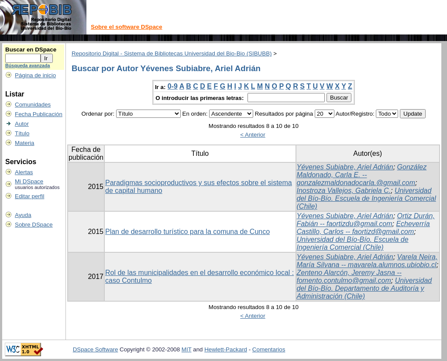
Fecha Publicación (38, 114)
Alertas (24, 172)
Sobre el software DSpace (126, 27)
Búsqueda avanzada (27, 65)
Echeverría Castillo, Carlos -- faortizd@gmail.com (363, 227)
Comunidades (33, 104)
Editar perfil (29, 196)
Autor (22, 123)
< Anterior (252, 134)
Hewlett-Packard (225, 349)
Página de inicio (35, 75)
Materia (24, 143)
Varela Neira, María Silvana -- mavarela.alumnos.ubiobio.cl (367, 260)
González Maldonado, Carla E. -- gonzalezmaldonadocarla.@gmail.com (362, 174)
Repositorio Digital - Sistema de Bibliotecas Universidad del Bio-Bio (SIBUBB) (172, 53)
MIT (187, 349)
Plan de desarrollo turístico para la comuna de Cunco (187, 231)
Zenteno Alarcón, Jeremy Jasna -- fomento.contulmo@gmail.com (349, 276)
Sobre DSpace (34, 224)
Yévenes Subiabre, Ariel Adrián (345, 167)
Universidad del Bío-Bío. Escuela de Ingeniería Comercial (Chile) (366, 198)
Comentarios (268, 349)
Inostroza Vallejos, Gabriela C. (344, 190)
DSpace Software (95, 349)
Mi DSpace (29, 181)
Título (22, 133)
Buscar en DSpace (30, 49)
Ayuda (23, 215)
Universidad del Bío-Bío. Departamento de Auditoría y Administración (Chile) (364, 288)
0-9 (173, 86)
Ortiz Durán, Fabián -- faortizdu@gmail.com (366, 219)
